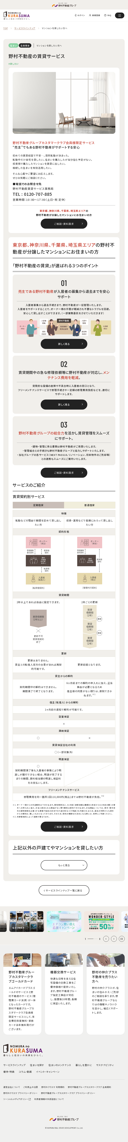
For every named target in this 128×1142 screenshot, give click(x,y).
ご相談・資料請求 (64, 223)
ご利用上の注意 (30, 1087)
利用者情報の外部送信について (49, 1099)
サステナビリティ (105, 1065)
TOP (5, 28)
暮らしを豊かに (84, 1065)
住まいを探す (37, 1065)
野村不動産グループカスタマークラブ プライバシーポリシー (68, 1093)
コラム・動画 (25, 1071)
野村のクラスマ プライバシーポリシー (20, 1093)
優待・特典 (8, 1071)
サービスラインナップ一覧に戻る (64, 890)
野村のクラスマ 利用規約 (52, 1087)
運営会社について (11, 1087)
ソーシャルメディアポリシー (17, 1099)
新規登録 (96, 15)
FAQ (109, 15)
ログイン (81, 15)
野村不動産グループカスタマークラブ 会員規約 (89, 1087)
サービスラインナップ (24, 28)
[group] (26, 921)
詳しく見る (64, 344)
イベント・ (48, 1071)
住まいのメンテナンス (59, 1065)
